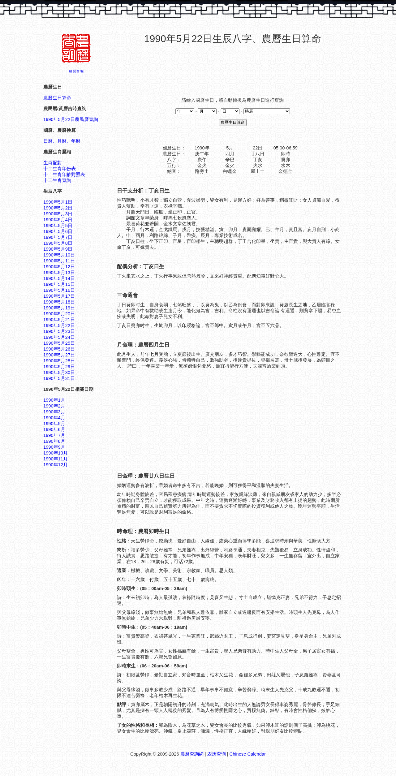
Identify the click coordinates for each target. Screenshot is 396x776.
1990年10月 (55, 453)
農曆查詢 (76, 71)
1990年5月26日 (59, 349)
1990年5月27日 (59, 354)
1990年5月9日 (57, 249)
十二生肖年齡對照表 (64, 174)
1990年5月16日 (59, 290)
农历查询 (216, 754)
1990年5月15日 (59, 284)
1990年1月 (54, 400)
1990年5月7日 (57, 237)
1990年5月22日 (59, 325)
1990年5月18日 (59, 302)
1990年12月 (55, 464)
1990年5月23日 (59, 331)
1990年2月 (54, 405)
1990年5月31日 (59, 378)
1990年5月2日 (57, 207)
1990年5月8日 (57, 243)
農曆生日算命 (57, 97)
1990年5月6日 (57, 231)
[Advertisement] (232, 68)
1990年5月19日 (59, 307)
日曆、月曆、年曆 (61, 141)
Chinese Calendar (248, 754)
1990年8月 (54, 441)
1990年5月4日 (57, 219)
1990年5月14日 (59, 278)
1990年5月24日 (59, 337)
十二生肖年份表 (59, 168)
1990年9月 (54, 447)
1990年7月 (54, 435)
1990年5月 (54, 423)
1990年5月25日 (59, 343)
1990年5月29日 (59, 366)
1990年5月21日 (59, 319)
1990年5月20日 (59, 313)
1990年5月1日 (57, 202)
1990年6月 (54, 429)
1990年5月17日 (59, 296)
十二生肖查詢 (57, 180)
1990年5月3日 (57, 213)
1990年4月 (54, 417)
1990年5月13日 (59, 272)
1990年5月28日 (59, 360)
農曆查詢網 (192, 754)
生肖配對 (52, 162)
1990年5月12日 (59, 266)
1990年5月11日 (59, 260)
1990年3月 (54, 411)
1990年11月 (55, 458)
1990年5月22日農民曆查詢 (70, 119)
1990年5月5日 (57, 225)
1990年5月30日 (59, 372)
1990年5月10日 (59, 254)
